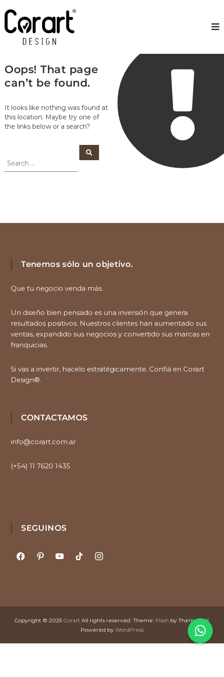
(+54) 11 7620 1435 (40, 466)
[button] (200, 630)
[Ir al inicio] (40, 27)
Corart (71, 620)
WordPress (129, 629)
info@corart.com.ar (43, 441)
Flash (162, 620)
